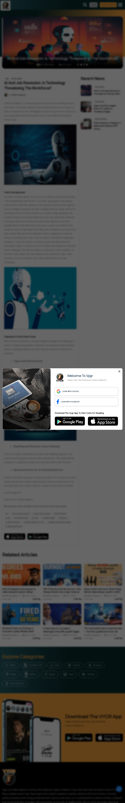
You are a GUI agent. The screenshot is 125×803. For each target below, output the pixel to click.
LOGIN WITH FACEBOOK (68, 402)
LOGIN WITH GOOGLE (68, 391)
